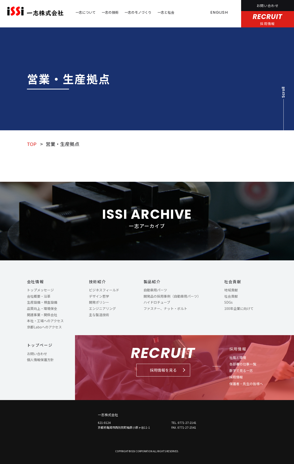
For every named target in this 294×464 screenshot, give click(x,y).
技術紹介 (97, 281)
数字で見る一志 (241, 370)
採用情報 (238, 349)
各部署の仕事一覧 (242, 364)
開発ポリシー (99, 302)
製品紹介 (152, 281)
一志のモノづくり (138, 12)
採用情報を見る (163, 370)
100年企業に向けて (239, 308)
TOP (32, 143)
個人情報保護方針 (40, 359)
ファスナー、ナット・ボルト (165, 308)
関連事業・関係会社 (42, 314)
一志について (85, 12)
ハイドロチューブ (157, 302)
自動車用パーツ (155, 290)
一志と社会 (165, 12)
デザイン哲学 (99, 296)
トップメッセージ (40, 290)
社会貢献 (233, 281)
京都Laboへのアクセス (44, 327)
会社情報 (35, 281)
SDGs (228, 302)
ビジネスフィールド (104, 290)
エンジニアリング (102, 308)
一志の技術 (110, 12)
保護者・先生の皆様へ (246, 383)
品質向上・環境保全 (42, 308)
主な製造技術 (99, 314)
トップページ (40, 345)
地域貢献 (231, 290)
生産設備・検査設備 (42, 302)
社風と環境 (237, 357)
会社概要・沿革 (38, 296)
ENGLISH (219, 12)
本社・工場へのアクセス (45, 320)
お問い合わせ (267, 5)
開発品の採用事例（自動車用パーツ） (172, 296)
